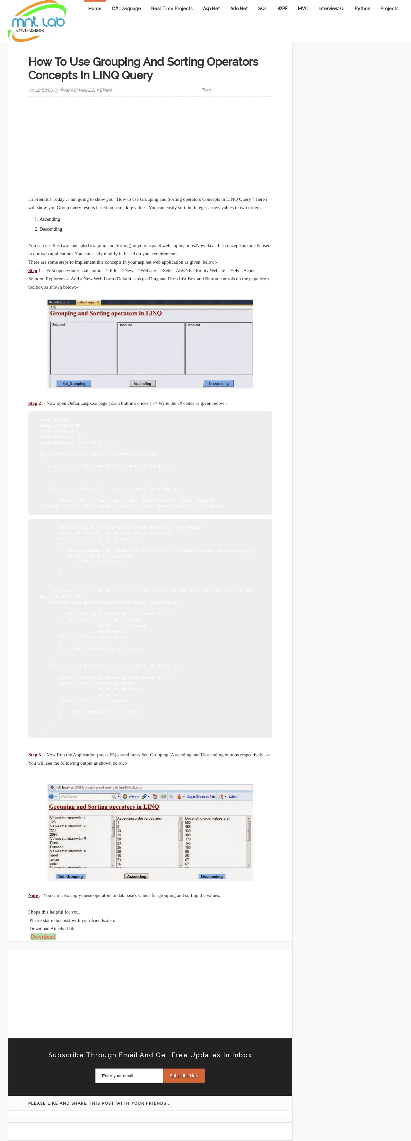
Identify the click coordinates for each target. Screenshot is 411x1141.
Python (362, 8)
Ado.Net (239, 8)
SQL (262, 8)
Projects (389, 8)
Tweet (208, 89)
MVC (303, 8)
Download (43, 936)
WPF (282, 8)
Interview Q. (332, 8)
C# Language (126, 8)
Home (94, 8)
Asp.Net (211, 8)
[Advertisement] (150, 147)
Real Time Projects (172, 8)
